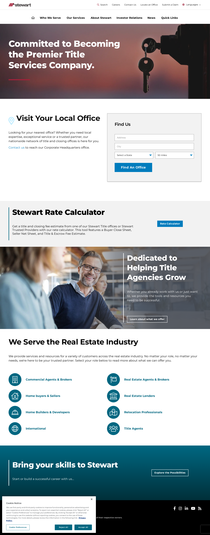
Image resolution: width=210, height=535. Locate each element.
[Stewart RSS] (199, 509)
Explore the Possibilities (169, 472)
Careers (116, 4)
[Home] (33, 18)
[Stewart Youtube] (193, 509)
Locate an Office (149, 4)
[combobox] (154, 137)
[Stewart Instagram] (180, 509)
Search (102, 4)
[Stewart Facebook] (174, 509)
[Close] (92, 512)
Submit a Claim (170, 4)
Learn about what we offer (147, 319)
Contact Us (130, 4)
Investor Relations (129, 17)
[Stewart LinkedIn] (186, 509)
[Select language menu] (191, 4)
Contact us (17, 147)
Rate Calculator (170, 223)
